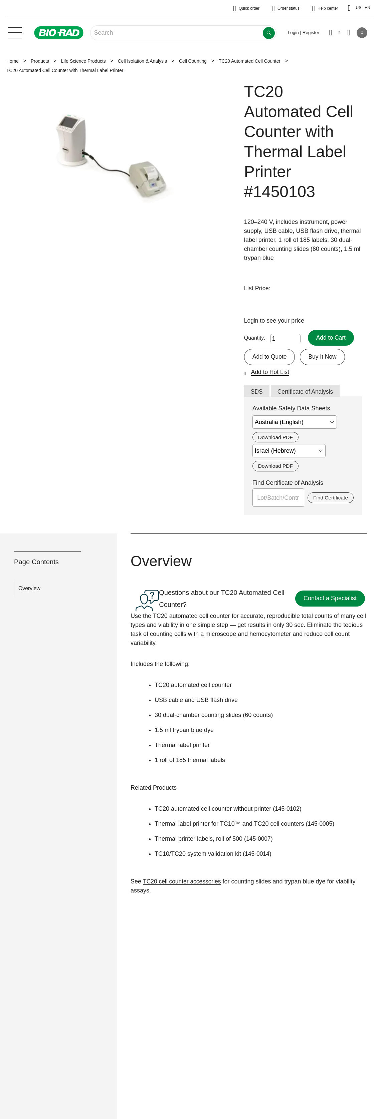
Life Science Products (83, 61)
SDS (257, 392)
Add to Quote (270, 357)
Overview (29, 589)
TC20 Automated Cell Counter (249, 61)
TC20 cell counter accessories (183, 882)
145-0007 (258, 839)
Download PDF (276, 438)
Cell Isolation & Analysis (142, 61)
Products (40, 61)
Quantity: (254, 338)
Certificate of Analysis (306, 392)
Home (12, 61)
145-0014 (257, 854)
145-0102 (287, 809)
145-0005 (320, 824)
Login (252, 320)
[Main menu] (15, 32)
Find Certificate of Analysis (287, 483)
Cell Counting (193, 61)
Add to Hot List (271, 372)
